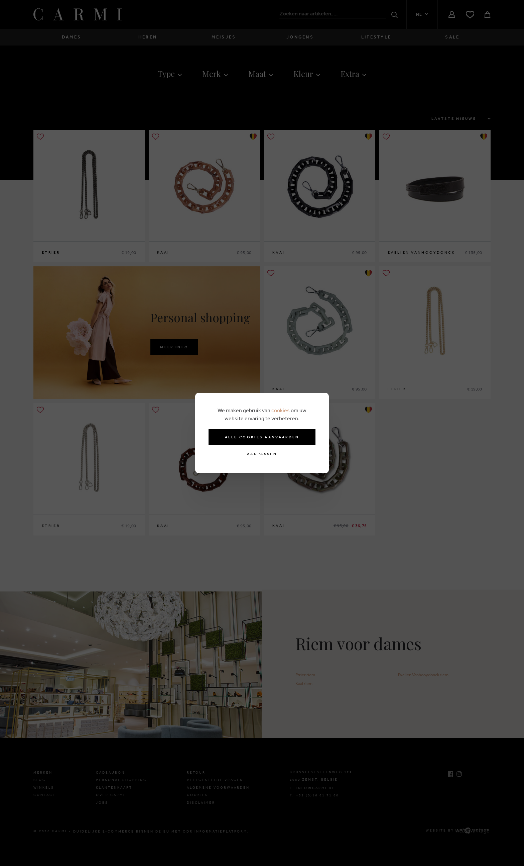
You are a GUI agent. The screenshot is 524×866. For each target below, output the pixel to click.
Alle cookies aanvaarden (262, 437)
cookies (280, 410)
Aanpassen (262, 453)
